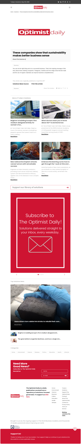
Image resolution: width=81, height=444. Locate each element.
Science (30, 352)
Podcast (64, 396)
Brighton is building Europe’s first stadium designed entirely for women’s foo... (24, 122)
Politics (44, 352)
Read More (14, 136)
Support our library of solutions (27, 187)
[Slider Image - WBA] (39, 274)
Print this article (37, 84)
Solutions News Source (21, 84)
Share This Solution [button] (19, 59)
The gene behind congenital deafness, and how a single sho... (39, 339)
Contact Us (65, 402)
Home (12, 12)
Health (59, 352)
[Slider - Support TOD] (41, 274)
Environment (21, 352)
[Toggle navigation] (11, 7)
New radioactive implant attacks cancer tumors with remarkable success (24, 164)
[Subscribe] (38, 274)
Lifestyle (66, 352)
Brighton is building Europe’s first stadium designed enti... (38, 333)
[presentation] (51, 365)
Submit (66, 375)
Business (16, 12)
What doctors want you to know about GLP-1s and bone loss (54, 121)
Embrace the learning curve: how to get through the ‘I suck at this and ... (55, 163)
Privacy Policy (66, 404)
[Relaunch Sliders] (42, 274)
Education (52, 352)
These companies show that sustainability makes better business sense (36, 12)
